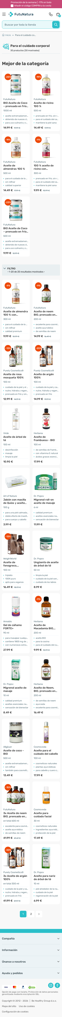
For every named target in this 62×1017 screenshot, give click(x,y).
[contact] (51, 14)
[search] (31, 24)
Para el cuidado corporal (26, 35)
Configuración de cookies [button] (15, 1011)
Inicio (6, 35)
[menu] (5, 14)
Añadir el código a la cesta (32, 5)
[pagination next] (39, 914)
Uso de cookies (27, 1006)
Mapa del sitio (9, 1006)
